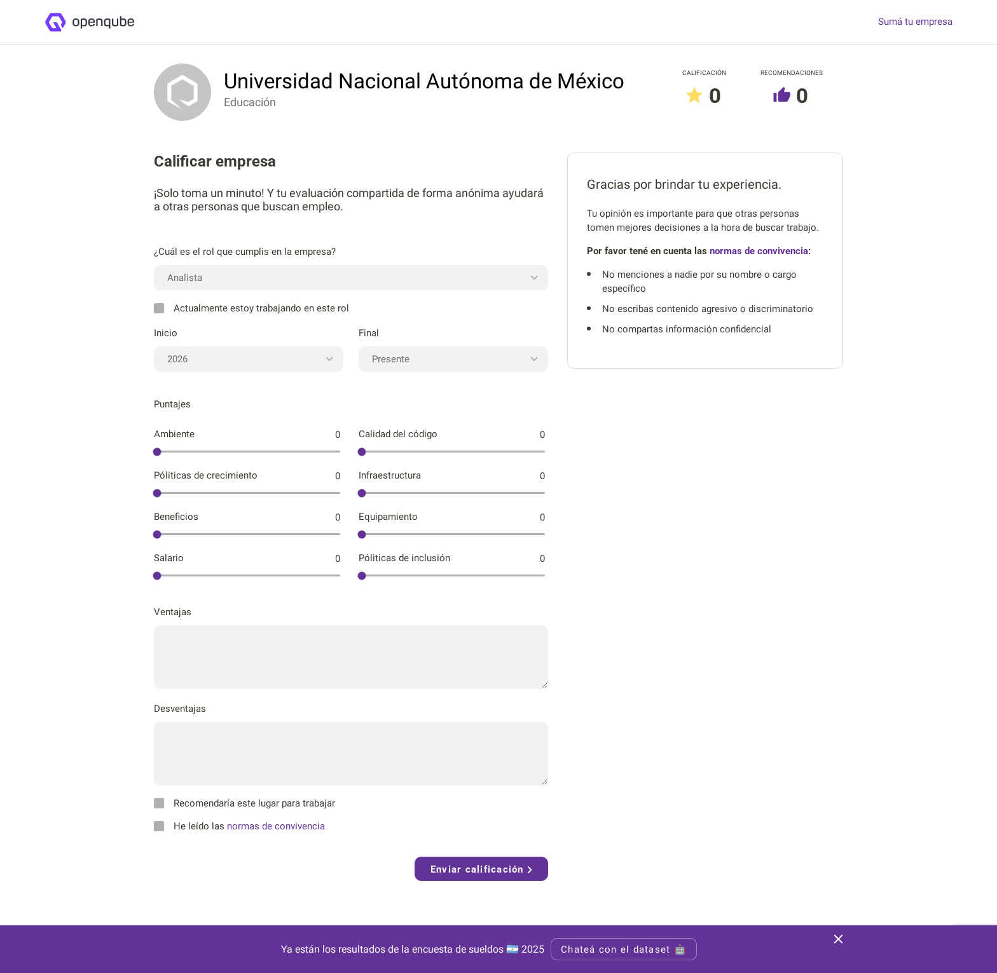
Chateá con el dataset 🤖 (624, 949)
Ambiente (174, 434)
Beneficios (176, 516)
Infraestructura (390, 475)
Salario (169, 558)
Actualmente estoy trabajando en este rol (251, 308)
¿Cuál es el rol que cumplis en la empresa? (245, 251)
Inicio (165, 333)
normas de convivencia (276, 826)
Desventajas (180, 708)
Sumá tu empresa (915, 22)
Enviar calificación (481, 869)
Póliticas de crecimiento (206, 475)
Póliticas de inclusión (404, 558)
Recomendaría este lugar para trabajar (244, 803)
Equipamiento (388, 516)
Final (369, 333)
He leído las (239, 826)
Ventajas (172, 612)
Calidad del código (398, 434)
